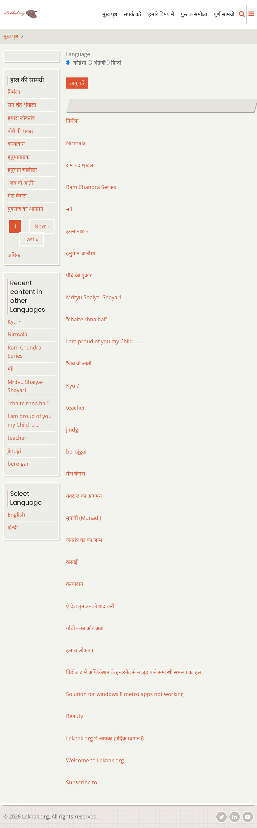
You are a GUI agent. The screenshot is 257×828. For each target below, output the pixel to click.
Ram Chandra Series (91, 187)
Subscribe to (81, 782)
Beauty (74, 716)
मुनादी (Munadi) (83, 517)
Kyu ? (72, 385)
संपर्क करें (133, 14)
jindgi (73, 429)
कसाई (72, 561)
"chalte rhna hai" (86, 319)
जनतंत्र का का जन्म (84, 539)
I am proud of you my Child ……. (104, 341)
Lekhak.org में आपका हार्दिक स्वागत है (105, 738)
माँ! (69, 209)
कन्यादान (74, 583)
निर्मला (72, 120)
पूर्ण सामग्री (224, 14)
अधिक (14, 255)
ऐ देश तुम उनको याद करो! (91, 606)
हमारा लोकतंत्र (79, 650)
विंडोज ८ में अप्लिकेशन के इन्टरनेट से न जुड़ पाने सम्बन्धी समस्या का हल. (134, 672)
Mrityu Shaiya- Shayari (93, 297)
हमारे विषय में (161, 14)
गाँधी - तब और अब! (85, 628)
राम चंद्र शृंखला (80, 165)
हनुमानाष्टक (77, 231)
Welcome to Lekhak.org (95, 760)
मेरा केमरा (75, 473)
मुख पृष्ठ (109, 14)
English (16, 514)
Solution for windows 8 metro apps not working (125, 694)
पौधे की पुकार (79, 275)
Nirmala (76, 143)
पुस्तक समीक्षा (194, 14)
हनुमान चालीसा (80, 253)
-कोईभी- (80, 62)
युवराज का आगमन (84, 495)
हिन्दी (116, 62)
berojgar (76, 451)
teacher (75, 407)
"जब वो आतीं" (79, 363)
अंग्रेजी (99, 62)
